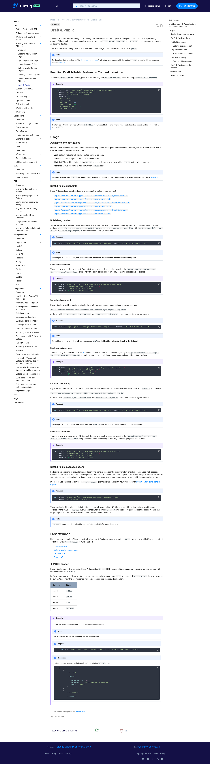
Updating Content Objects (29, 60)
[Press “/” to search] (106, 5)
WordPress (20, 265)
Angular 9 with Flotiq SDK (27, 303)
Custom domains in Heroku (28, 354)
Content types (22, 127)
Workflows (20, 112)
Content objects (29, 139)
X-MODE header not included (66, 625)
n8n (17, 285)
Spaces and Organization (27, 123)
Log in (168, 6)
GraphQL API (59, 553)
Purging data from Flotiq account (26, 222)
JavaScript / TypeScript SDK (28, 173)
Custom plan (80, 712)
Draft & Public (24, 85)
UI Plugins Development (29, 162)
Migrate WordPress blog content (26, 209)
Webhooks (29, 154)
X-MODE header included (93, 625)
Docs (52, 20)
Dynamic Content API (25, 89)
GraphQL (20, 92)
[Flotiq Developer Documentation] (22, 5)
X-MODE (61, 63)
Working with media (29, 108)
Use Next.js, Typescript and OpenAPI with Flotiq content (28, 368)
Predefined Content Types (27, 135)
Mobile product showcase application (27, 307)
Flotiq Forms (21, 131)
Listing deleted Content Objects (28, 79)
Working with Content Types (29, 38)
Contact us (19, 402)
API (28, 25)
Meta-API (20, 254)
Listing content (60, 546)
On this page (173, 20)
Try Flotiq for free (187, 6)
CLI (28, 181)
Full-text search (22, 104)
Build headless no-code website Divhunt (26, 379)
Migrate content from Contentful (25, 216)
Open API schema (23, 100)
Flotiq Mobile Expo (22, 391)
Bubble (19, 277)
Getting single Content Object (27, 69)
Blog (54, 753)
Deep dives (28, 288)
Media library (21, 143)
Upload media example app (28, 374)
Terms (61, 753)
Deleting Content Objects (29, 74)
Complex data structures (26, 328)
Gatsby (19, 250)
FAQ (15, 394)
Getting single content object (66, 550)
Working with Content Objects (29, 44)
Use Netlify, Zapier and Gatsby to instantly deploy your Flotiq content (27, 361)
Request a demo (152, 6)
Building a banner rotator (27, 321)
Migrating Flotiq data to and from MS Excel (28, 229)
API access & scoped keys (27, 33)
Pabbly (19, 281)
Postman (19, 258)
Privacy (68, 753)
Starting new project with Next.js (27, 203)
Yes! (102, 731)
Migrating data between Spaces (26, 190)
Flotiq (47, 753)
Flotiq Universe (28, 234)
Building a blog (22, 313)
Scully (18, 261)
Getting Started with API (26, 29)
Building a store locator (26, 325)
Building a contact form (26, 317)
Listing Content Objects (28, 64)
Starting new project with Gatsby (27, 196)
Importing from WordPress (27, 332)
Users (18, 146)
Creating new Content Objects (27, 55)
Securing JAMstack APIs (26, 346)
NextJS (29, 246)
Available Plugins (29, 158)
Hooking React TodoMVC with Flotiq (27, 297)
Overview (22, 50)
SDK (28, 165)
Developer (55, 24)
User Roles (20, 150)
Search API (58, 557)
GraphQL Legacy (23, 96)
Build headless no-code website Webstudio (26, 385)
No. (126, 731)
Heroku (19, 273)
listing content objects (89, 60)
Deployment (29, 242)
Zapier (18, 269)
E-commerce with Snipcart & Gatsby (28, 337)
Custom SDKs (22, 177)
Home (16, 21)
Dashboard (28, 115)
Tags (16, 398)
